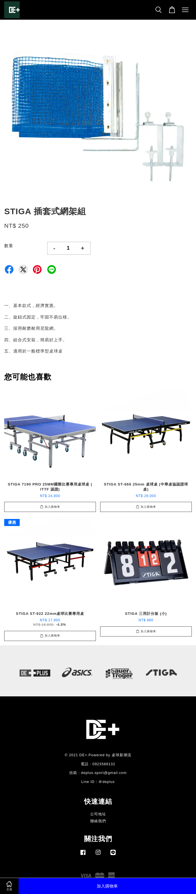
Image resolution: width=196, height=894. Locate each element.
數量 (8, 245)
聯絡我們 (98, 821)
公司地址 (98, 814)
